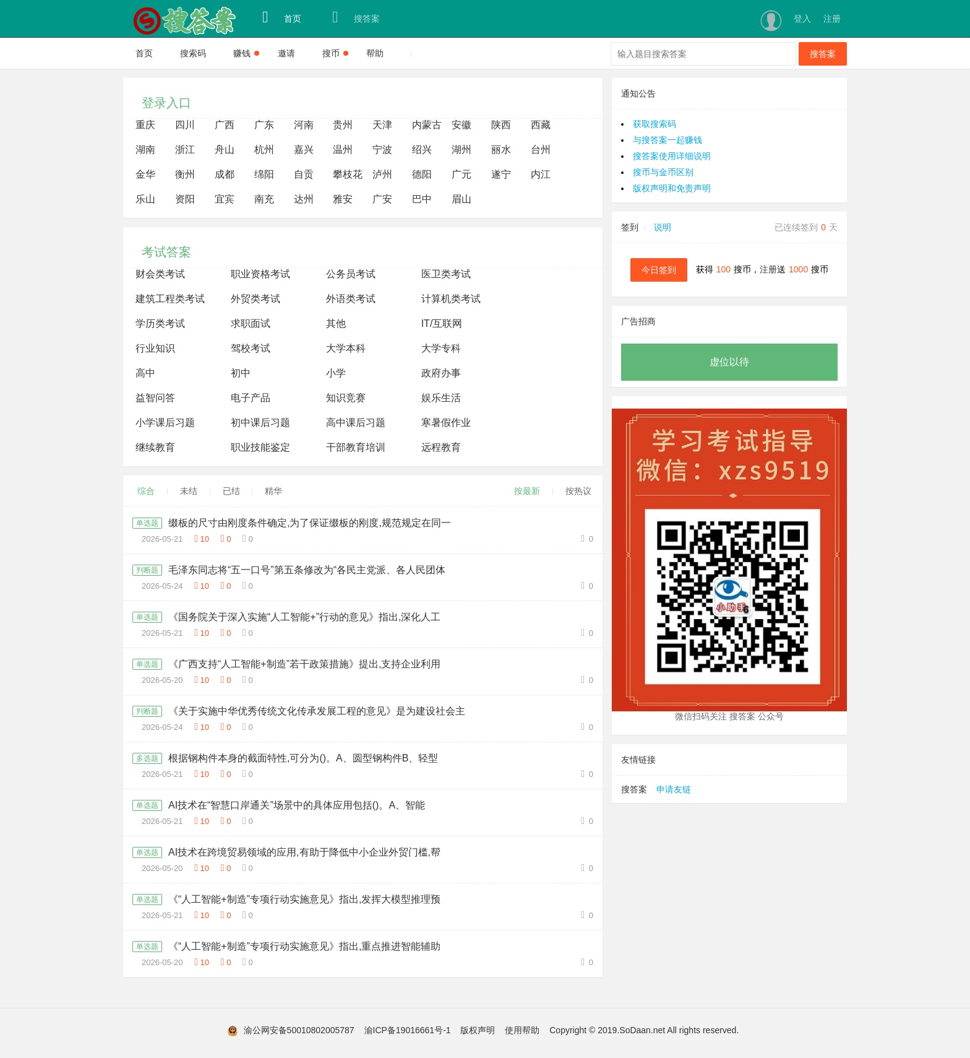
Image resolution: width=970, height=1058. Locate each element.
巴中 (422, 199)
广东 (264, 124)
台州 (541, 149)
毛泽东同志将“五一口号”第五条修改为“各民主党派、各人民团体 (306, 570)
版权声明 (477, 1030)
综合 (146, 491)
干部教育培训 (355, 447)
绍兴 (422, 149)
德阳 (422, 174)
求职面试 (250, 323)
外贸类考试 (255, 298)
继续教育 (155, 447)
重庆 (145, 124)
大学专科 (441, 348)
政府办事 (441, 373)
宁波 (382, 149)
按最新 (527, 491)
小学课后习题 (165, 422)
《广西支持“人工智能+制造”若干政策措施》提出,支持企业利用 (304, 664)
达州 (304, 199)
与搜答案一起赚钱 (667, 140)
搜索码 (193, 53)
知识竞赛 (346, 397)
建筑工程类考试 (170, 298)
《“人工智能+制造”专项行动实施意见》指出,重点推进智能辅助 (304, 946)
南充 (264, 199)
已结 (231, 491)
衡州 (185, 174)
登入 (802, 19)
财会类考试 (160, 274)
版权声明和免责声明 (672, 188)
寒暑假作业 (446, 422)
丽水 (501, 149)
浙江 (185, 149)
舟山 (224, 149)
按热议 (578, 491)
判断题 (147, 570)
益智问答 (155, 397)
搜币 (335, 53)
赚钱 (246, 53)
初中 (241, 373)
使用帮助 (522, 1030)
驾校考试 (250, 348)
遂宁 (501, 174)
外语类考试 (351, 298)
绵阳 (264, 174)
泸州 (382, 174)
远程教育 (441, 447)
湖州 (461, 149)
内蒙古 (427, 124)
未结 (188, 491)
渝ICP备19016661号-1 (407, 1030)
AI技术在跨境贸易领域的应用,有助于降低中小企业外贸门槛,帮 (304, 852)
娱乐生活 (441, 397)
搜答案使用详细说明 (672, 156)
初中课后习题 (260, 422)
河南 (304, 124)
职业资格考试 (260, 274)
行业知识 (155, 348)
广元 (461, 174)
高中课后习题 (355, 422)
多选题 (147, 758)
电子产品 (250, 397)
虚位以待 (729, 362)
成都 (224, 174)
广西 (224, 124)
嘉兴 (304, 149)
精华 (273, 491)
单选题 (147, 523)
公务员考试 (351, 274)
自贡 (304, 174)
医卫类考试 (446, 274)
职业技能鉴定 (260, 447)
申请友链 (673, 789)
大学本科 (346, 348)
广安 (382, 199)
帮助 (375, 53)
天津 (382, 124)
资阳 (185, 199)
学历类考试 (160, 323)
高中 (145, 373)
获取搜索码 (654, 124)
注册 (832, 19)
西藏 (541, 124)
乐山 (145, 199)
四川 (185, 124)
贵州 (343, 124)
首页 (281, 17)
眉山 (461, 199)
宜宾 (224, 199)
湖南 (145, 149)
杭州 (264, 149)
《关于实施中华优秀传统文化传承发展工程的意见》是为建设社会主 (316, 711)
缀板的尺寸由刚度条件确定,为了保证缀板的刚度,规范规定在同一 (309, 523)
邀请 (286, 53)
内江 (541, 174)
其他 (336, 323)
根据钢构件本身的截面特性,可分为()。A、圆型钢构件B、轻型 (303, 758)
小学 (336, 373)
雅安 (343, 199)
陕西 (501, 124)
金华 (145, 174)
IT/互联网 (442, 323)
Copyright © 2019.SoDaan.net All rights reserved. (644, 1030)
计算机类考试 (451, 298)
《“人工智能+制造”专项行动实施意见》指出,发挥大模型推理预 (304, 899)
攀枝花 (348, 174)
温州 (343, 149)
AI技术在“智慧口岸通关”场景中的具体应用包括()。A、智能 (296, 805)
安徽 (461, 124)
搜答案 (356, 17)
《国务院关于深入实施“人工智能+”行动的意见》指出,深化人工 (304, 617)
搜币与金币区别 (663, 172)
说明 (662, 227)
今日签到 (659, 270)
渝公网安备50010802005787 (299, 1030)
